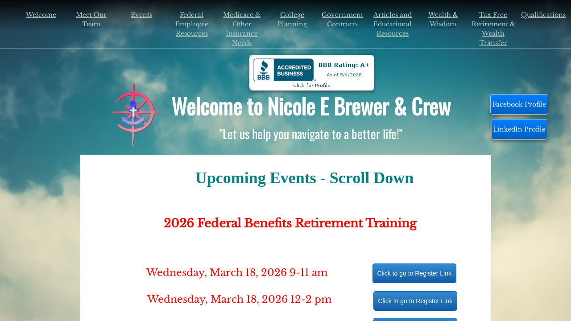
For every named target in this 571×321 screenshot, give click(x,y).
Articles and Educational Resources (392, 24)
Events (141, 15)
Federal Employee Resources (191, 24)
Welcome (41, 15)
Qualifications (543, 15)
